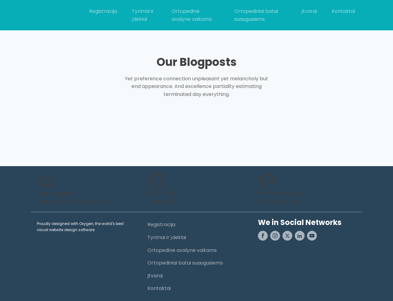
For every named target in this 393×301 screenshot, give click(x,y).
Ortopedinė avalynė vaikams (192, 15)
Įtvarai (309, 11)
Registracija (103, 11)
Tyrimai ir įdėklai (143, 15)
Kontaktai (343, 11)
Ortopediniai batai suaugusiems (256, 15)
